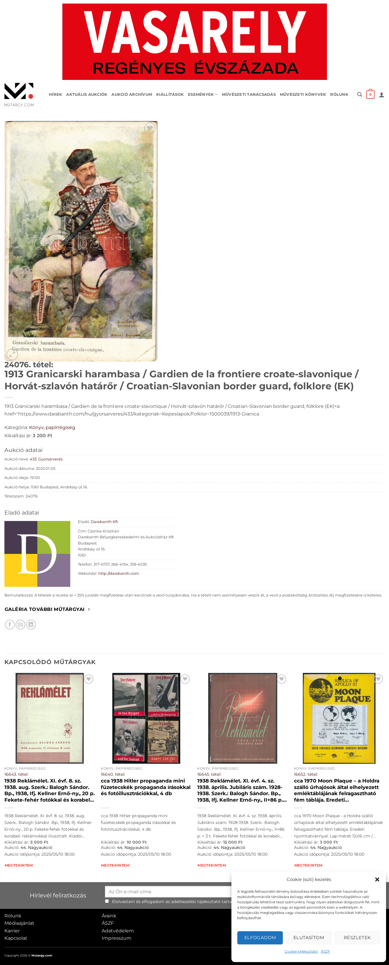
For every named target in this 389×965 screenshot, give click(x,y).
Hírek (55, 94)
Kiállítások (170, 94)
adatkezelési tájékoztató (196, 901)
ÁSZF (325, 951)
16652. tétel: (306, 774)
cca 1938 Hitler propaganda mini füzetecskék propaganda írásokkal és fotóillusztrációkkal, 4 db (146, 787)
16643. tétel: (16, 774)
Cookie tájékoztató (301, 951)
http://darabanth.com (118, 573)
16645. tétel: (209, 774)
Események (203, 94)
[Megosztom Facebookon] (10, 624)
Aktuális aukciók (86, 94)
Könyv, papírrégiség (52, 427)
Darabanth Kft (104, 522)
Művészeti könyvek (303, 94)
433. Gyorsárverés (46, 459)
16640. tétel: (113, 774)
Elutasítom (308, 937)
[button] (377, 879)
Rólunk (339, 94)
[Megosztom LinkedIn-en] (31, 624)
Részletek (357, 937)
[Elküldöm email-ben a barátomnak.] (20, 624)
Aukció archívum (131, 94)
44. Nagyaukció (36, 847)
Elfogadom (260, 937)
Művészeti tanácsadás (249, 94)
